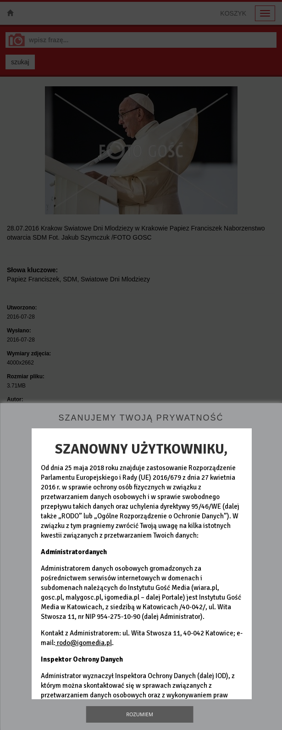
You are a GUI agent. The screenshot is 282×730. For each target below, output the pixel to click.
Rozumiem (139, 714)
